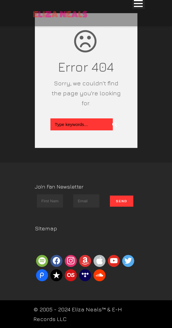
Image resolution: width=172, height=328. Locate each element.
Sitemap (46, 228)
